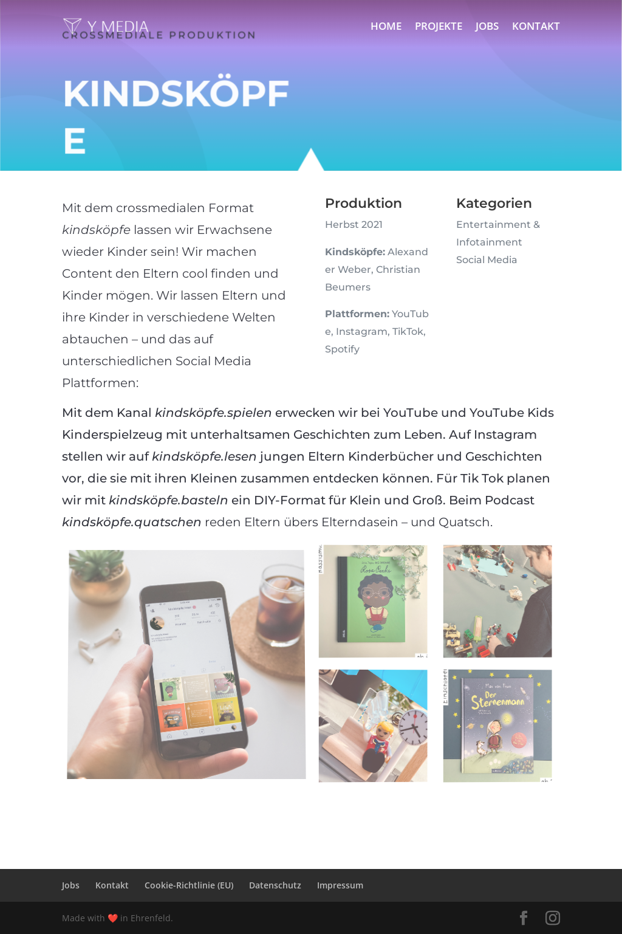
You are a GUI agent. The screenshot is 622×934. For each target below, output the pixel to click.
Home (386, 26)
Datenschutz (275, 885)
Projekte (438, 26)
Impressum (340, 885)
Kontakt (536, 26)
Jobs (487, 26)
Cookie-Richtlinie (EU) (189, 885)
